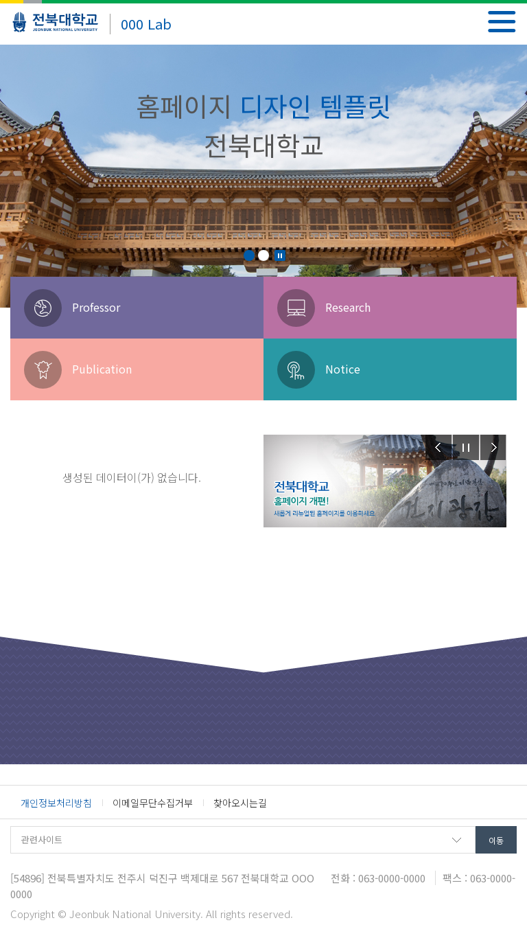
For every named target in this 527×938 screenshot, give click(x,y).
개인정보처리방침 (56, 803)
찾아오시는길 (240, 803)
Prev (438, 447)
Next (493, 447)
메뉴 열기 (502, 21)
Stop (279, 255)
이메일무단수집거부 (153, 803)
